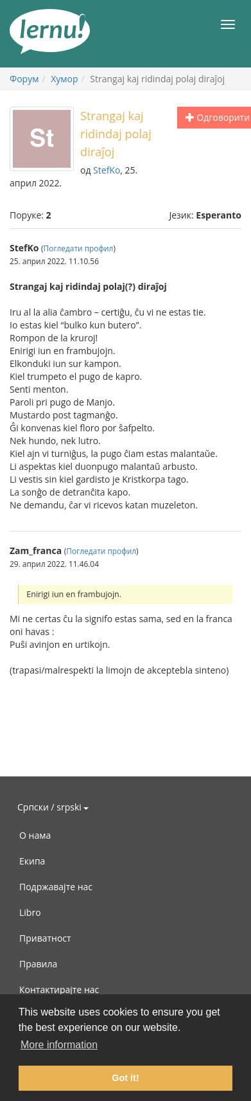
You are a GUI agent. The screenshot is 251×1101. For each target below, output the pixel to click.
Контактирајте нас (59, 989)
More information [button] (59, 1044)
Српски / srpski (53, 807)
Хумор (64, 79)
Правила (38, 964)
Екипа (32, 861)
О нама (35, 835)
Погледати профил (79, 248)
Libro (30, 912)
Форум (24, 79)
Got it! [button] (125, 1078)
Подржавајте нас (55, 887)
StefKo (106, 170)
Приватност (45, 938)
